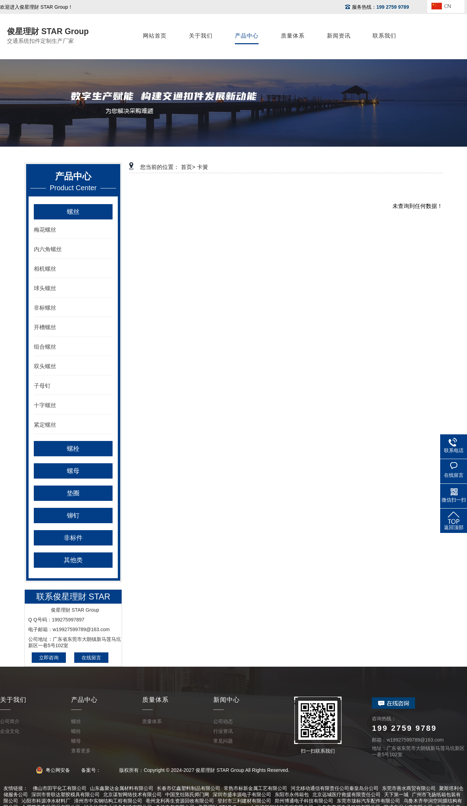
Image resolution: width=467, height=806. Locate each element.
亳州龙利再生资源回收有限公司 (180, 801)
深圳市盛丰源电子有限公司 (242, 794)
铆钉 (73, 515)
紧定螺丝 (45, 425)
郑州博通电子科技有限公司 (304, 801)
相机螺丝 (45, 269)
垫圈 (73, 493)
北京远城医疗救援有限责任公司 (346, 794)
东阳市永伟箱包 (292, 794)
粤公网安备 (55, 770)
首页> (188, 167)
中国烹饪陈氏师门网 (187, 794)
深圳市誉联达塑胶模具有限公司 (65, 794)
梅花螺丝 (45, 230)
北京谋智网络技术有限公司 (132, 794)
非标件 (73, 537)
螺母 (73, 470)
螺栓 (73, 448)
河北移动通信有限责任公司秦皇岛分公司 (334, 788)
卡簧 (202, 167)
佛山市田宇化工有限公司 (59, 788)
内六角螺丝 (48, 249)
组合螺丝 (45, 347)
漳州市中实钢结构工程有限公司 (108, 801)
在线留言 (91, 657)
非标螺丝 (45, 308)
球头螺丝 (45, 288)
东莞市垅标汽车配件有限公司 (368, 801)
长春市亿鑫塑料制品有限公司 (188, 788)
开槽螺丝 (45, 327)
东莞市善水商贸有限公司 (409, 788)
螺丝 (73, 211)
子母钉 (42, 386)
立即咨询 (49, 657)
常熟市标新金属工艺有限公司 (255, 788)
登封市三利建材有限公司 (244, 801)
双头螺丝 (45, 366)
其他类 (73, 560)
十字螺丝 (45, 405)
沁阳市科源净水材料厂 (46, 801)
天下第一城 (396, 794)
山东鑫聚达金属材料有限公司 (121, 788)
